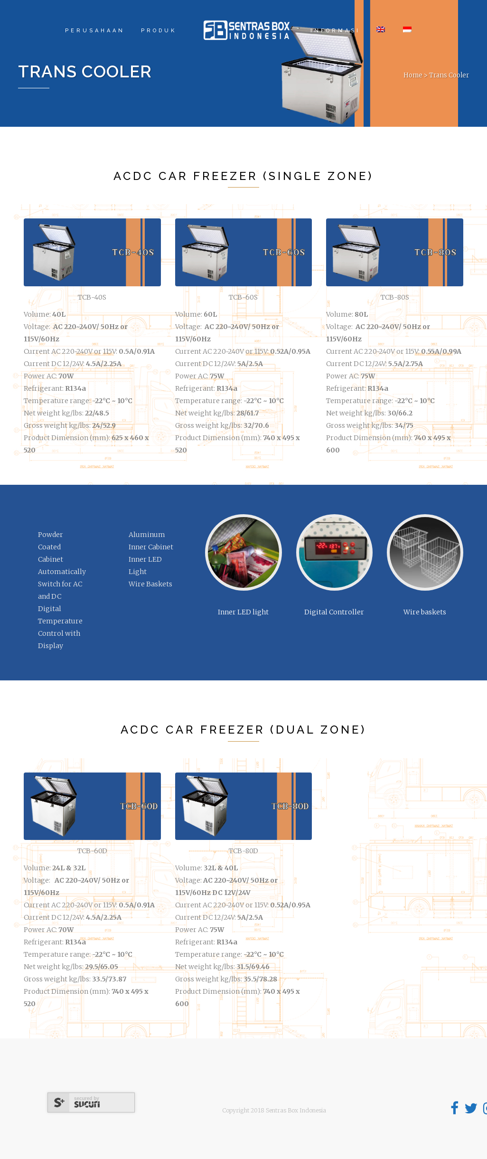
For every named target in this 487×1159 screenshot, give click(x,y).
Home (412, 75)
